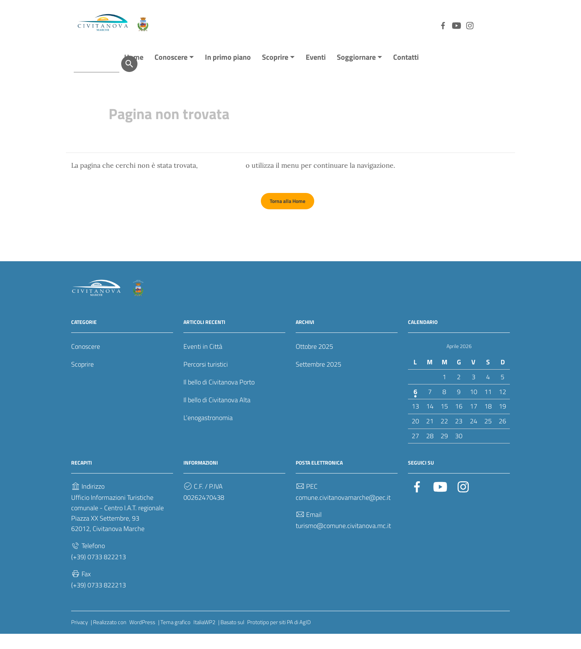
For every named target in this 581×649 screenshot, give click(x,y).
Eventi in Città (202, 362)
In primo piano (228, 72)
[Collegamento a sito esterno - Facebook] (403, 24)
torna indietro (222, 180)
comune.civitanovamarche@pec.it (343, 513)
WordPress (142, 637)
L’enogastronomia (208, 433)
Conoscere (171, 72)
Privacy (79, 637)
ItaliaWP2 (204, 637)
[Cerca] (502, 25)
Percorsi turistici (205, 379)
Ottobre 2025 (314, 362)
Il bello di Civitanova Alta (216, 415)
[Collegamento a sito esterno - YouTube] (417, 24)
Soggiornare (356, 72)
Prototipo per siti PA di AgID (279, 637)
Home (133, 72)
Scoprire (275, 72)
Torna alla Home (287, 216)
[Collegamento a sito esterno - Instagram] (430, 24)
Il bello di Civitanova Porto (219, 397)
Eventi (316, 72)
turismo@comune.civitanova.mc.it (343, 541)
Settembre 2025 (318, 379)
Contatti (406, 72)
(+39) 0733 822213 (98, 572)
